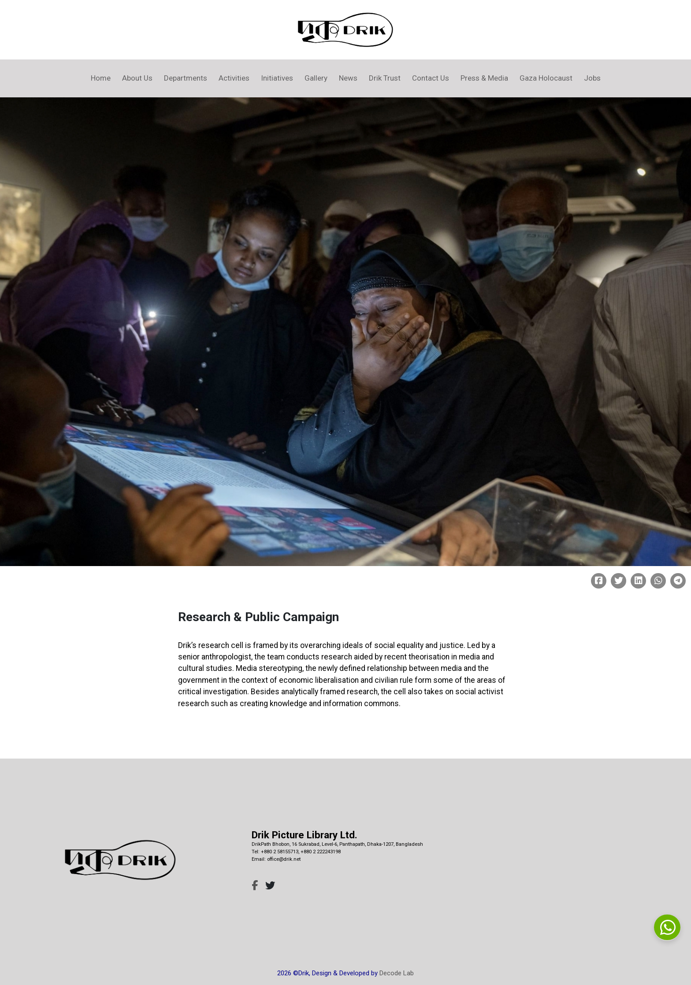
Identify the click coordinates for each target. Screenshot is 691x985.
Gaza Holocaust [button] (546, 78)
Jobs (592, 78)
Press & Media (484, 78)
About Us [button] (137, 78)
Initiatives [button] (277, 78)
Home (101, 78)
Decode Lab (396, 973)
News (348, 78)
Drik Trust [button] (385, 78)
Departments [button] (185, 78)
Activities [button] (234, 78)
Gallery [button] (316, 78)
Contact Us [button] (430, 78)
